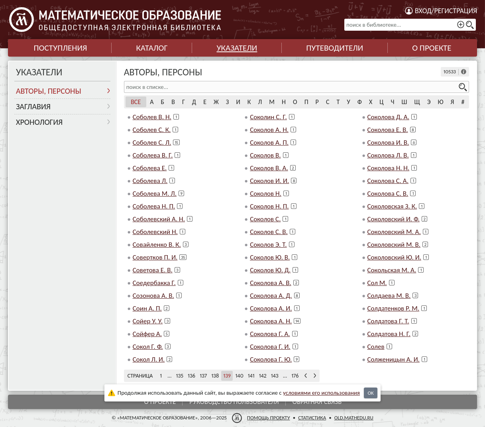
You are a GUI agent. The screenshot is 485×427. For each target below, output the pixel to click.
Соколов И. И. (269, 181)
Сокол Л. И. (149, 359)
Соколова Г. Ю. (271, 359)
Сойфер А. (147, 334)
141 (251, 375)
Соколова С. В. (387, 193)
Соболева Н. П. (154, 206)
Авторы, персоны (48, 91)
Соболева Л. (150, 181)
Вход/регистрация (446, 10)
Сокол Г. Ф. (148, 346)
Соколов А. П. (269, 142)
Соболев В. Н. (152, 117)
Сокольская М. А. (391, 270)
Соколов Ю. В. (270, 257)
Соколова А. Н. (271, 321)
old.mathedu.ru (353, 418)
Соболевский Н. (155, 232)
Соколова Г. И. (270, 346)
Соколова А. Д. (271, 295)
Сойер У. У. (148, 321)
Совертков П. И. (155, 257)
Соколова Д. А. (388, 117)
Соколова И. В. (388, 142)
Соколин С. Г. (268, 117)
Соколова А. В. (270, 283)
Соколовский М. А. (394, 232)
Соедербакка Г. (154, 283)
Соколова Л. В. (388, 155)
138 (215, 375)
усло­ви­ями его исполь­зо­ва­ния (321, 392)
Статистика (312, 418)
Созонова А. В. (153, 295)
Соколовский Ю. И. (394, 257)
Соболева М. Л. (155, 193)
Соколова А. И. (271, 308)
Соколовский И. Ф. (393, 219)
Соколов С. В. (269, 232)
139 (227, 375)
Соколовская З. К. (392, 206)
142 (263, 375)
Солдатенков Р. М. (393, 308)
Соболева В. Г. (153, 155)
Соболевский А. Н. (159, 219)
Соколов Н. (265, 193)
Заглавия (33, 106)
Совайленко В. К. (157, 244)
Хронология (39, 122)
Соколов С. (265, 219)
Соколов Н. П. (269, 206)
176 (294, 375)
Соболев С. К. (152, 130)
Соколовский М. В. (394, 244)
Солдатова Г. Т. (388, 321)
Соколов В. (265, 155)
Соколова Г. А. (270, 334)
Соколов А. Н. (269, 130)
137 (203, 375)
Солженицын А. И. (393, 359)
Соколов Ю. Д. (270, 270)
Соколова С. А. (388, 181)
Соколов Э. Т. (268, 244)
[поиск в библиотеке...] (410, 25)
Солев (376, 346)
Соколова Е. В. (387, 130)
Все (136, 102)
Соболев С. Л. (152, 142)
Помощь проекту (268, 418)
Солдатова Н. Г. (389, 334)
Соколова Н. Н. (388, 168)
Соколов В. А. (269, 168)
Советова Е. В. (153, 270)
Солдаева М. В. (389, 295)
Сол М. (377, 283)
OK (370, 393)
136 (191, 375)
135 (179, 375)
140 (239, 375)
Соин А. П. (147, 308)
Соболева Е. (150, 168)
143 (275, 375)
